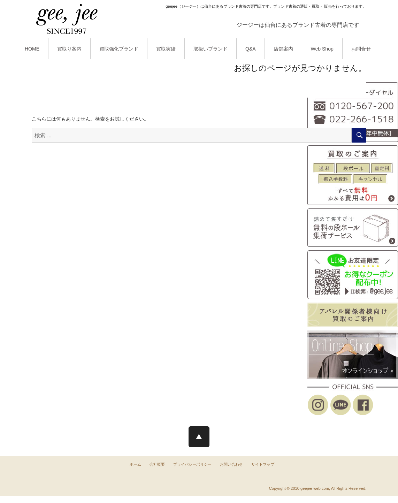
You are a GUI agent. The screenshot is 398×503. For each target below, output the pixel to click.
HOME (32, 49)
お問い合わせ (231, 464)
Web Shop (322, 49)
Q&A (250, 49)
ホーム (135, 464)
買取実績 (166, 49)
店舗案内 (283, 49)
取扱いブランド (210, 49)
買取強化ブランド (118, 49)
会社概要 (157, 464)
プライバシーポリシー (192, 464)
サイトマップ (262, 464)
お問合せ (361, 49)
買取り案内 (69, 49)
